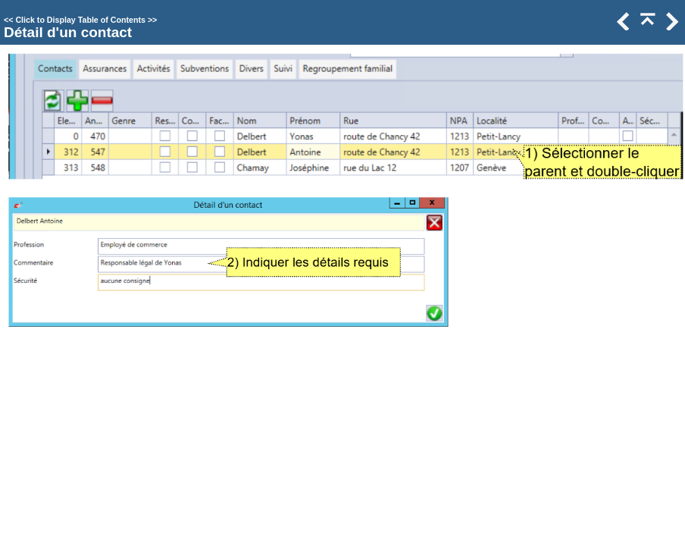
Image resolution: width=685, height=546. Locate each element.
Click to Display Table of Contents (80, 19)
